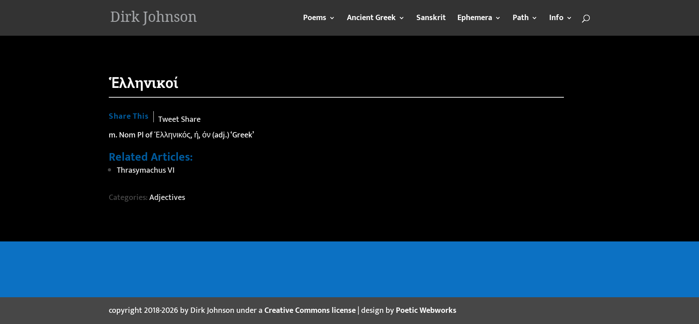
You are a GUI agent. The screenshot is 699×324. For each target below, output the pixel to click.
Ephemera (474, 20)
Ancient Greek (371, 20)
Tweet (168, 119)
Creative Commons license (310, 310)
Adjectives (167, 197)
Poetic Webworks (426, 310)
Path (521, 20)
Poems (314, 20)
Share (191, 119)
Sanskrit (431, 20)
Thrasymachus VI (146, 170)
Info (556, 20)
